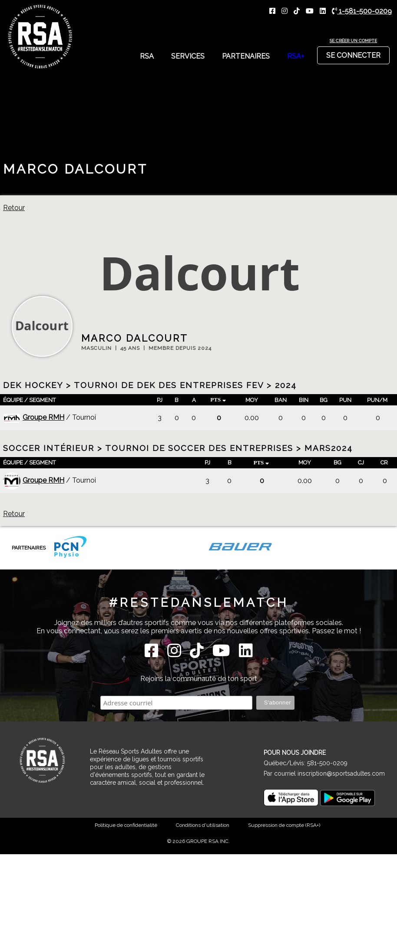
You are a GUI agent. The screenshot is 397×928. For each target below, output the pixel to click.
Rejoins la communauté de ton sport (198, 679)
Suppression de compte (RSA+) (284, 825)
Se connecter (353, 52)
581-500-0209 (327, 763)
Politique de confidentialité (126, 825)
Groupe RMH (33, 417)
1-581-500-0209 (362, 11)
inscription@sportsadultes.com (341, 773)
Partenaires (246, 56)
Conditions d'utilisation (202, 825)
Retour (14, 208)
